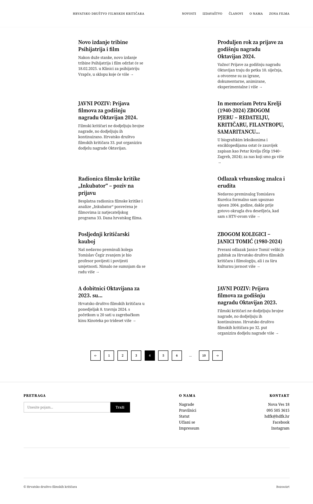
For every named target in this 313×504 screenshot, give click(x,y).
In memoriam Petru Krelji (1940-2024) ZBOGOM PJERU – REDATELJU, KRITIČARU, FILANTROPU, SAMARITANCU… (251, 117)
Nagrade (186, 404)
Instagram (280, 428)
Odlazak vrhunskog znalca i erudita (251, 182)
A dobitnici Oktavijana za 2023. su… (109, 292)
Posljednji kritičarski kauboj (104, 237)
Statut (184, 416)
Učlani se (187, 422)
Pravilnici (187, 410)
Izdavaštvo (212, 13)
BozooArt (283, 487)
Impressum (189, 428)
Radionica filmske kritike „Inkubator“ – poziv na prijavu (109, 186)
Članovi (236, 13)
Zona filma (279, 13)
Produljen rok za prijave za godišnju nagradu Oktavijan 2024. (250, 49)
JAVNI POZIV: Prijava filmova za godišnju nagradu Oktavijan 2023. (247, 295)
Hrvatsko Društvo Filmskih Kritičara (108, 13)
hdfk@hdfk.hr (277, 416)
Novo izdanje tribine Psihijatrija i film (103, 45)
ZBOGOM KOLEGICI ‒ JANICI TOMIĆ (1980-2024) (250, 237)
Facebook (281, 422)
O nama (256, 13)
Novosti (189, 13)
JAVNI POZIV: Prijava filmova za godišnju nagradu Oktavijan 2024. (108, 110)
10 (204, 355)
